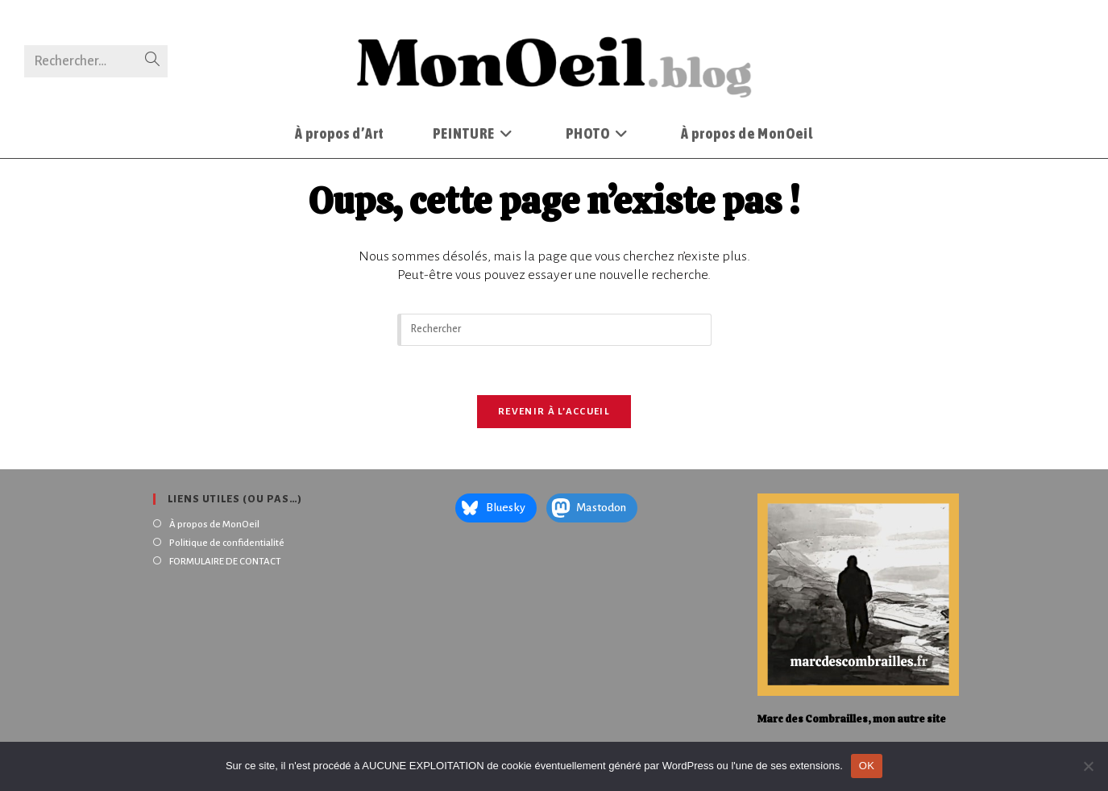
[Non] (1088, 766)
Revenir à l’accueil (554, 411)
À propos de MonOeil (214, 524)
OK (866, 766)
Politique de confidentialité (226, 543)
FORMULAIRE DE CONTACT (225, 561)
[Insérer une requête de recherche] (554, 330)
